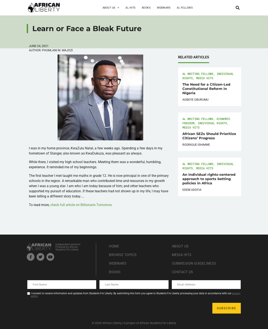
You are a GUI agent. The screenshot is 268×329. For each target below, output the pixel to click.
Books (146, 7)
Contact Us (182, 272)
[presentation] (60, 308)
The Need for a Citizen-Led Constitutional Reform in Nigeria (206, 88)
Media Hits (204, 78)
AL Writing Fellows (197, 74)
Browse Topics (123, 255)
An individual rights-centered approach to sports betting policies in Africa (208, 179)
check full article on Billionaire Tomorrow (81, 205)
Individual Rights (212, 123)
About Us (111, 8)
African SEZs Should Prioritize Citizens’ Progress (209, 136)
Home (114, 246)
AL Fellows (185, 7)
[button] (237, 7)
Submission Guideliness (194, 263)
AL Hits (130, 7)
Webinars (163, 7)
